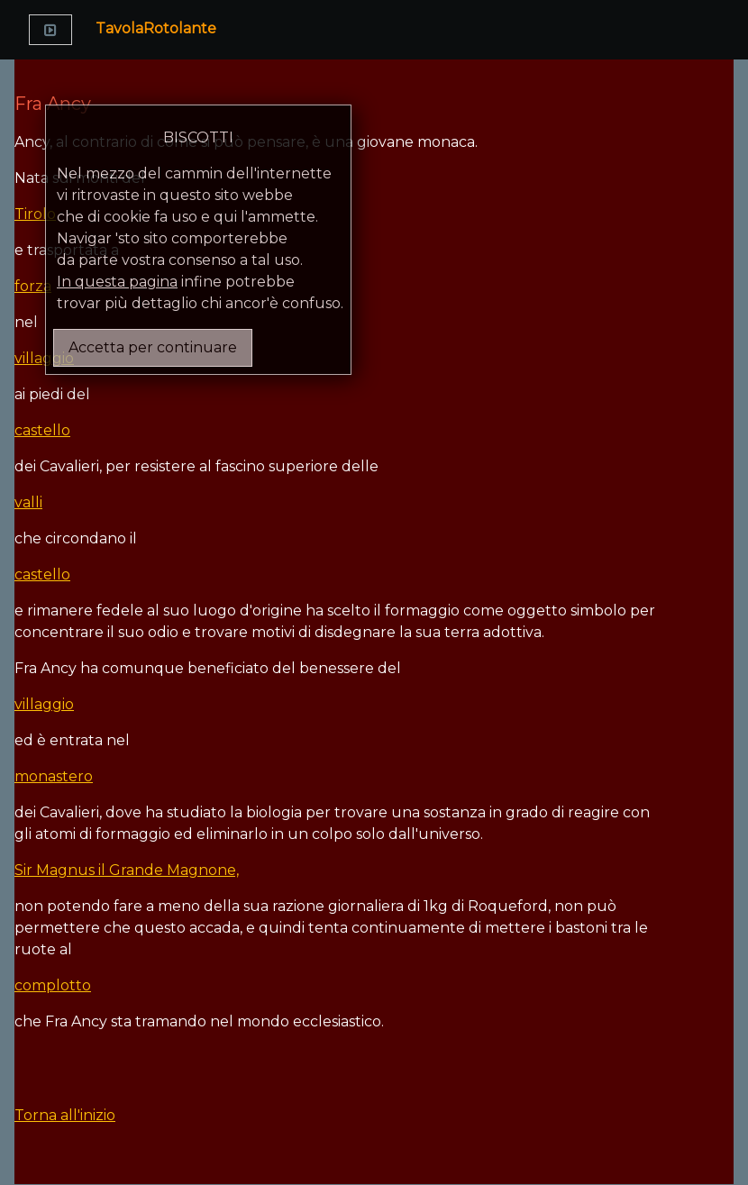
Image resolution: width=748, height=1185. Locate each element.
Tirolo (35, 214)
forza (32, 286)
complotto (52, 985)
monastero (53, 776)
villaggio (44, 358)
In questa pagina (117, 281)
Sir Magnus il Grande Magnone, (126, 870)
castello (42, 430)
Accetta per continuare (152, 347)
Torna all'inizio (64, 1115)
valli (28, 502)
